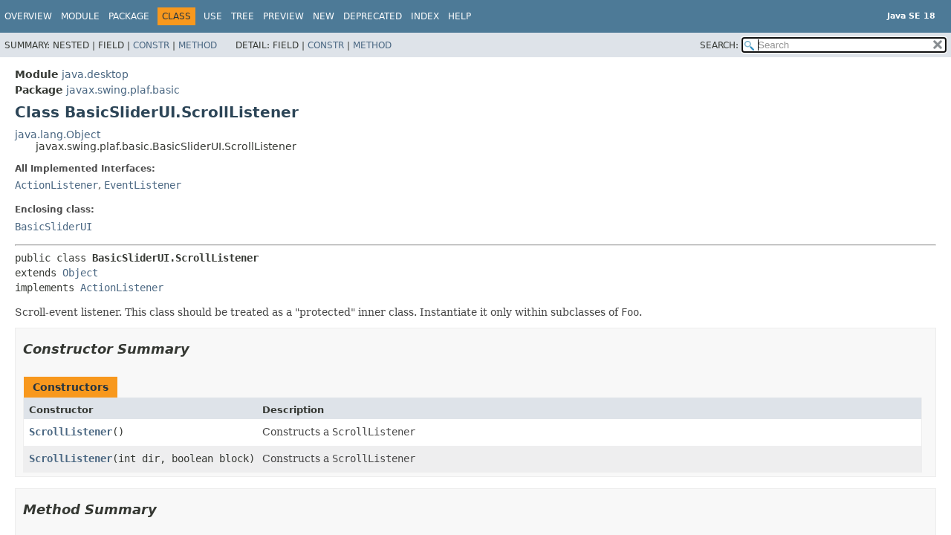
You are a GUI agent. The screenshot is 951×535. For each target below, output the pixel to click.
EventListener (142, 185)
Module (80, 16)
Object (80, 273)
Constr (151, 45)
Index (425, 16)
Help (459, 16)
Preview (283, 16)
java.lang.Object (57, 134)
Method (197, 45)
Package (128, 16)
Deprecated (372, 16)
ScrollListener (70, 432)
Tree (242, 16)
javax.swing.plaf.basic (123, 90)
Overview (28, 16)
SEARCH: (719, 45)
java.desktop (95, 74)
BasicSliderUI (53, 227)
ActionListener (56, 185)
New (323, 16)
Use (213, 16)
